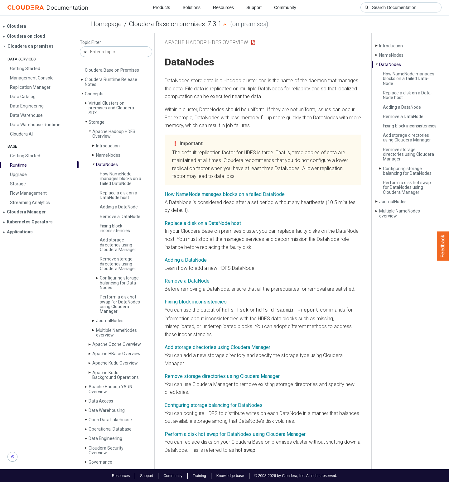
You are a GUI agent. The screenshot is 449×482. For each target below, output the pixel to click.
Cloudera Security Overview (106, 450)
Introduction (108, 145)
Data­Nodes (107, 164)
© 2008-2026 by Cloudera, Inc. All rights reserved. (295, 475)
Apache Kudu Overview (115, 362)
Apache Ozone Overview (116, 344)
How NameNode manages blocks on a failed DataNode (225, 194)
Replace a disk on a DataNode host (203, 223)
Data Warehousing (107, 410)
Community (285, 7)
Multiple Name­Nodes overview (116, 332)
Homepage (106, 24)
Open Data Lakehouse (110, 419)
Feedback (443, 246)
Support (254, 7)
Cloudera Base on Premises (112, 70)
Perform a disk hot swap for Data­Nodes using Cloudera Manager (120, 304)
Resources (223, 7)
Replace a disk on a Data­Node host (118, 195)
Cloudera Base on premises (167, 24)
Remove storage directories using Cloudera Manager (118, 263)
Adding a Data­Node (119, 206)
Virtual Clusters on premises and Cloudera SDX (111, 108)
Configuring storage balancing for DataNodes (214, 405)
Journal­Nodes (109, 320)
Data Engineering (105, 438)
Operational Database (110, 429)
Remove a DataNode (187, 281)
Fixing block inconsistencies (115, 228)
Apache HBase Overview (116, 353)
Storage (96, 122)
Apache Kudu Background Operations (115, 375)
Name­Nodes (108, 155)
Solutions (191, 7)
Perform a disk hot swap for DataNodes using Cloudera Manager (235, 434)
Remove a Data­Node (120, 216)
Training (199, 475)
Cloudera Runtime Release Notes (111, 82)
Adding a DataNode (186, 260)
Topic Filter (90, 42)
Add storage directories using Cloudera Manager (118, 244)
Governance (100, 462)
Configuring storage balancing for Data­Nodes (119, 282)
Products (161, 7)
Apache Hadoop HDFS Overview (113, 134)
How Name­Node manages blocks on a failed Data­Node (120, 178)
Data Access (101, 400)
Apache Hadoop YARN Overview (110, 389)
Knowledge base (230, 475)
